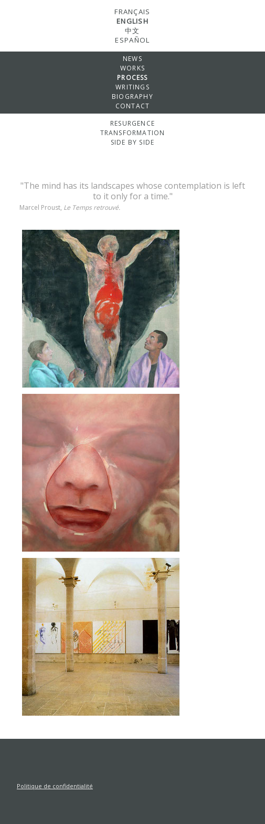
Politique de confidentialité (55, 786)
